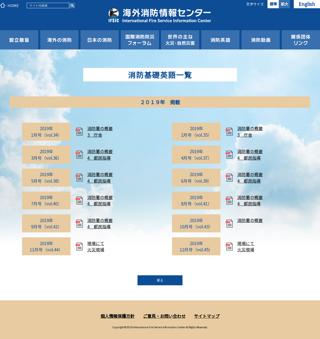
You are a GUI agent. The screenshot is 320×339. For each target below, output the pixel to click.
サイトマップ (207, 316)
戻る (160, 280)
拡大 (284, 3)
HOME (13, 5)
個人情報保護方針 (117, 316)
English (307, 3)
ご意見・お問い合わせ (164, 316)
